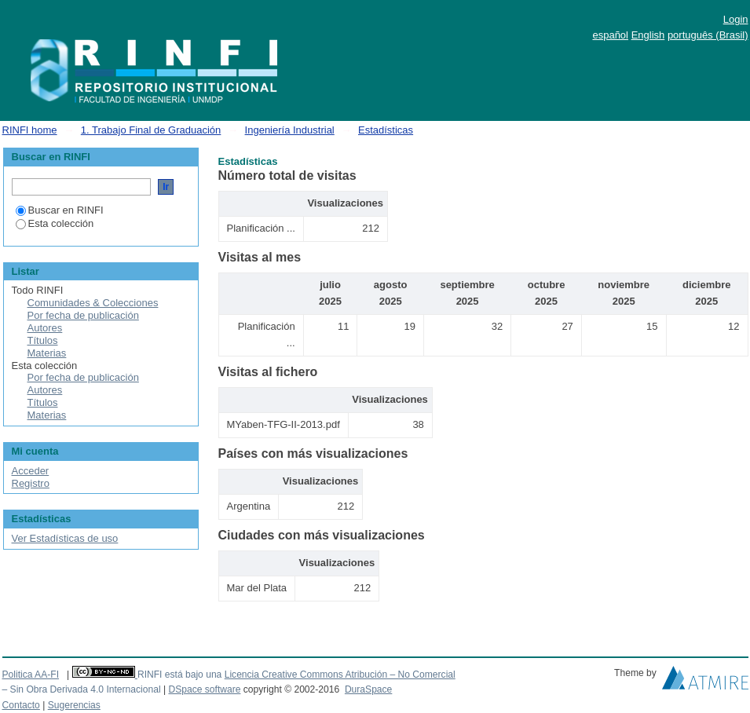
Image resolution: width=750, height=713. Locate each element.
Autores (45, 328)
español (610, 35)
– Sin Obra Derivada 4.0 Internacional (81, 689)
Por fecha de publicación (83, 315)
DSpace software (204, 689)
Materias (47, 353)
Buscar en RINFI (60, 210)
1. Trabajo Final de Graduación (151, 130)
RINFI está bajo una (179, 674)
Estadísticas (385, 130)
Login (735, 19)
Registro (30, 483)
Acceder (30, 471)
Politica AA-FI (31, 674)
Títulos (42, 340)
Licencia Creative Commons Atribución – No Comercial (340, 674)
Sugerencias (74, 705)
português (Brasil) (708, 35)
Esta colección (55, 223)
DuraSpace (368, 689)
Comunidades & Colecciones (93, 303)
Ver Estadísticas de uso (65, 538)
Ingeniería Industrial (290, 130)
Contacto (21, 705)
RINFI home (29, 130)
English (648, 35)
